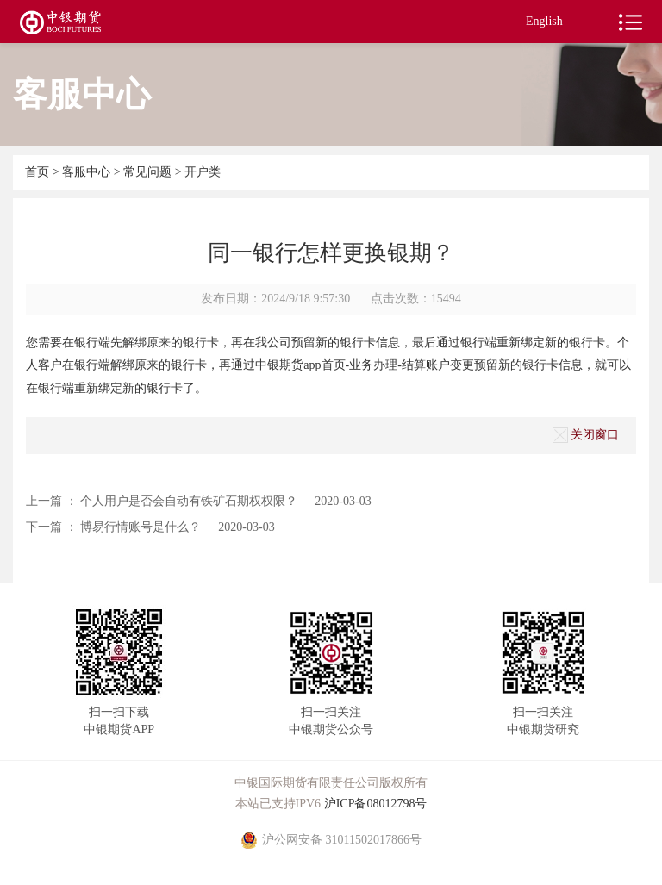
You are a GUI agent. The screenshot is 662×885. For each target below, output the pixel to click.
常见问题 (147, 171)
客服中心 (88, 171)
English (544, 21)
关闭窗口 (586, 435)
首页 (39, 171)
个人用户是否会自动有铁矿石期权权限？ (188, 501)
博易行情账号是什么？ (140, 526)
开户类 (202, 171)
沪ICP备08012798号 (376, 803)
